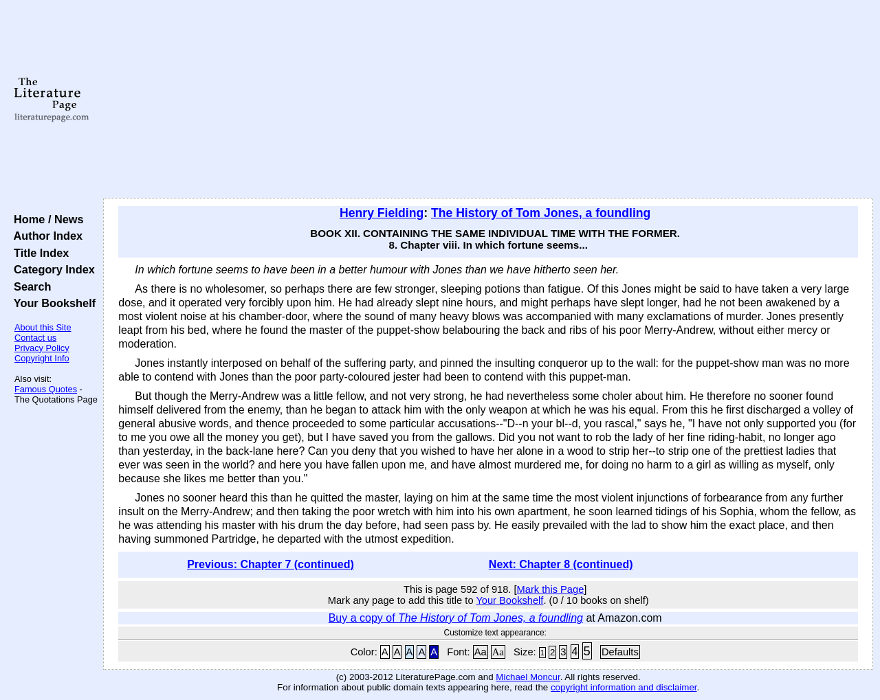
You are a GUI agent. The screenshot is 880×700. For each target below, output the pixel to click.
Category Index (51, 269)
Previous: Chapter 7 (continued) (270, 564)
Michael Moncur (528, 677)
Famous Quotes (45, 389)
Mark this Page (550, 589)
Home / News (46, 219)
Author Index (45, 235)
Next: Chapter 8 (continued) (561, 564)
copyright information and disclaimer (624, 687)
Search (29, 286)
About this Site (43, 327)
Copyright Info (41, 358)
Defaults (620, 651)
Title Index (38, 253)
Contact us (35, 337)
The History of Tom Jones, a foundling (540, 213)
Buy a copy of (456, 618)
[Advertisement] (488, 99)
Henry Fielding (382, 213)
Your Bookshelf (52, 303)
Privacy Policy (41, 348)
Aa (480, 651)
